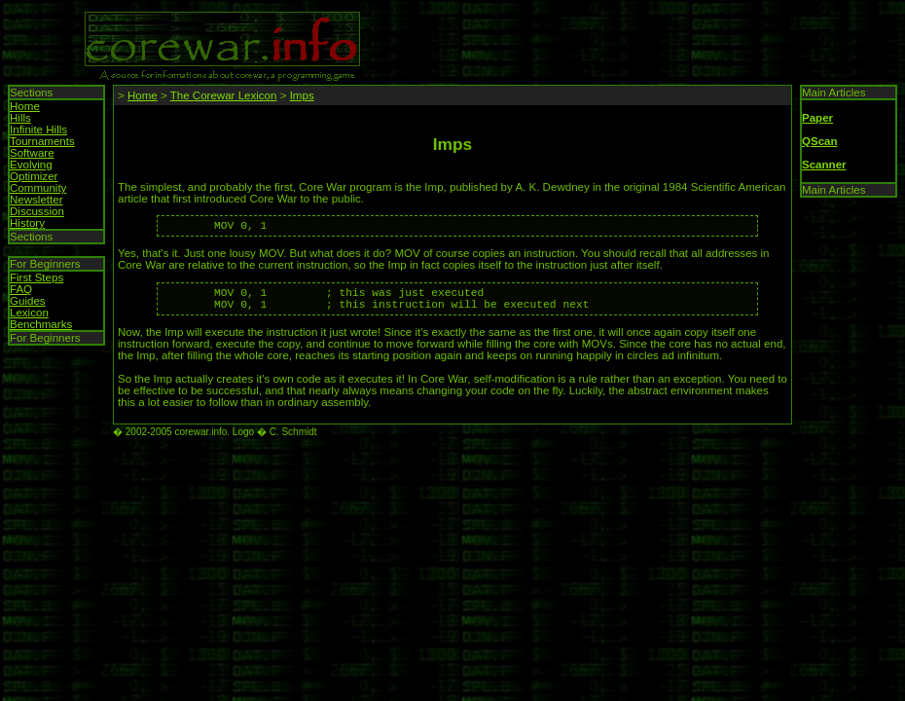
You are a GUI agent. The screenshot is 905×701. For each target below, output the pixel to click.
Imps (302, 95)
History (27, 223)
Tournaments (42, 141)
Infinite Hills (38, 129)
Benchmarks (41, 324)
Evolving (31, 164)
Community (38, 188)
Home (25, 106)
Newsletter (36, 199)
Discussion (37, 211)
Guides (28, 301)
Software (32, 153)
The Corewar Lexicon (223, 95)
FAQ (21, 289)
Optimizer (33, 176)
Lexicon (29, 312)
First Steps (36, 277)
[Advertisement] (595, 37)
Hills (20, 118)
